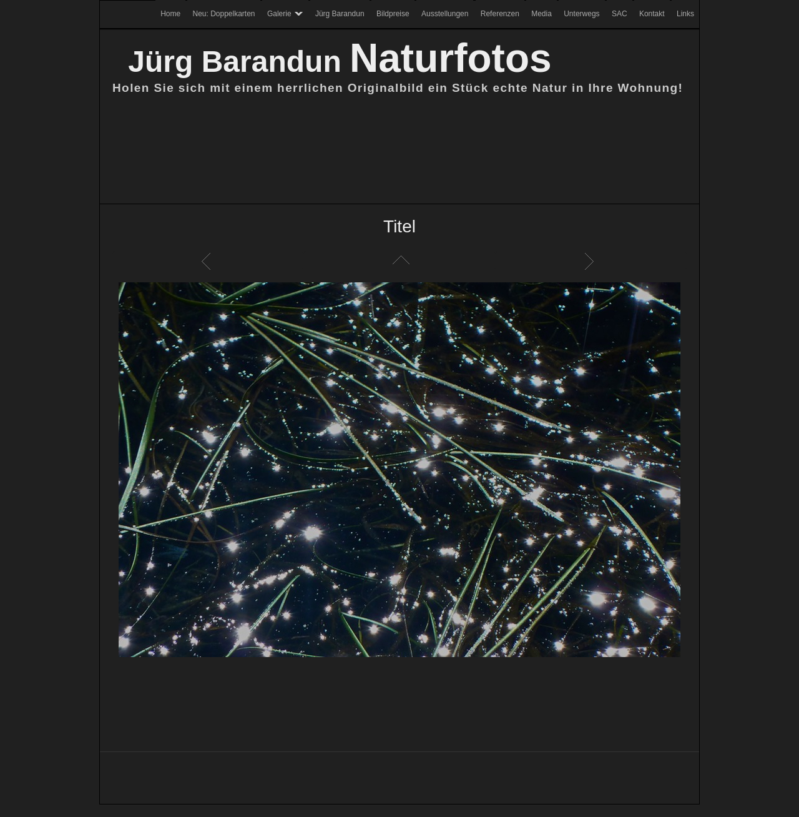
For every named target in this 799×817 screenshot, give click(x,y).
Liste (399, 261)
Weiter (591, 261)
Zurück (207, 261)
